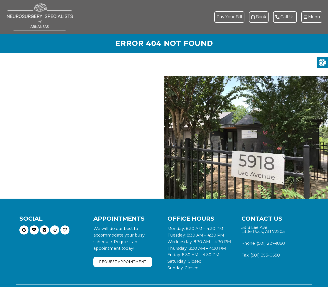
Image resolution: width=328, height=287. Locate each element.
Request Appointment (122, 262)
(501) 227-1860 (271, 243)
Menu (312, 16)
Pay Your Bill (229, 16)
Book (258, 16)
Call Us (285, 16)
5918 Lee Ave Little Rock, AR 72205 (263, 229)
